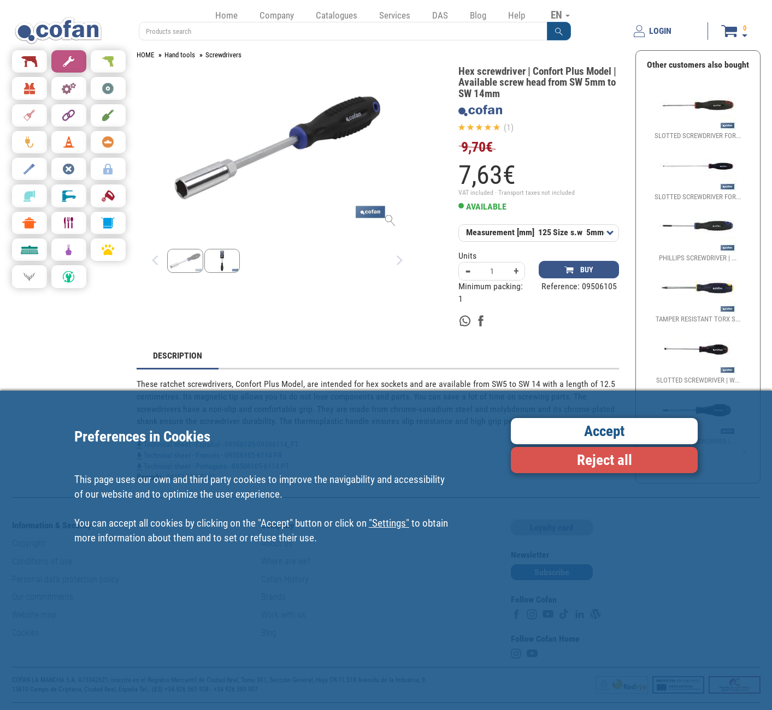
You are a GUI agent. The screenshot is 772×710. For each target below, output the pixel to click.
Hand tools (179, 55)
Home (226, 15)
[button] (559, 31)
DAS (440, 15)
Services (394, 15)
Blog (478, 15)
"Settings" (389, 523)
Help (516, 15)
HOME (145, 55)
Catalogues (336, 15)
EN (560, 15)
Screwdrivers (223, 55)
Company (277, 15)
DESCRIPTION (177, 355)
